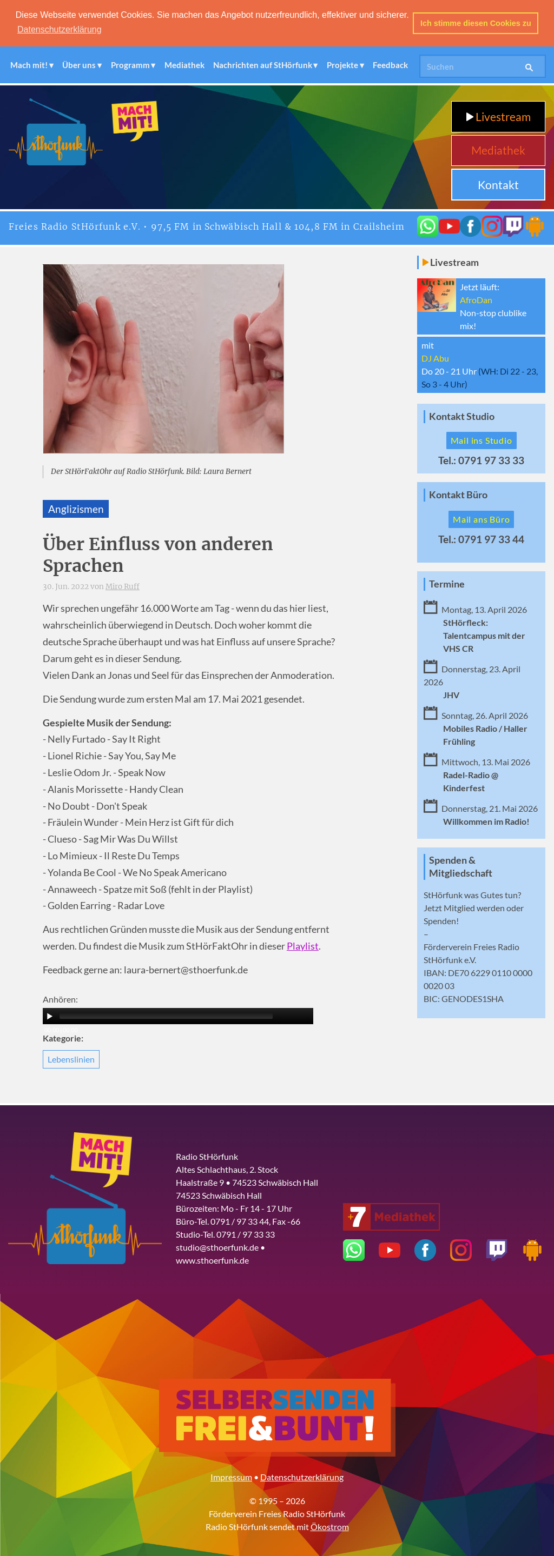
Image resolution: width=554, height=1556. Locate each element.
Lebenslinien (71, 1058)
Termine (447, 583)
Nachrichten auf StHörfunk (262, 64)
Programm (130, 64)
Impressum (231, 1477)
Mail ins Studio (481, 440)
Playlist (303, 946)
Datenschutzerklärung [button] (59, 29)
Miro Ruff (122, 586)
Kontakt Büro (458, 494)
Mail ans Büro (481, 518)
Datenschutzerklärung (302, 1477)
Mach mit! (29, 64)
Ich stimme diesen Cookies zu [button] (475, 23)
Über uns (79, 64)
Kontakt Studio (461, 416)
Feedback (390, 64)
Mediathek (184, 64)
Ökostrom (330, 1526)
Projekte (342, 64)
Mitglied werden (474, 908)
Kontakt (498, 184)
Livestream (498, 116)
